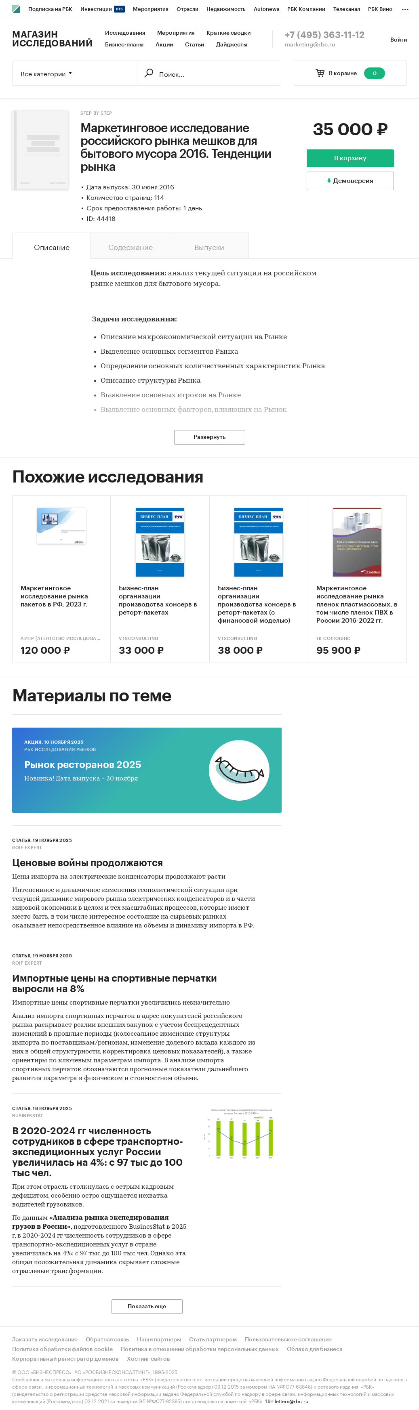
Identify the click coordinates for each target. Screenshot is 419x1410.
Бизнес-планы (124, 45)
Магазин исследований (52, 39)
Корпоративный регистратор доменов (65, 1359)
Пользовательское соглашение (288, 1340)
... (405, 8)
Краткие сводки (228, 33)
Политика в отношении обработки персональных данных (200, 1349)
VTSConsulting (139, 638)
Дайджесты (231, 45)
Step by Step (96, 113)
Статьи (194, 45)
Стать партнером (213, 1340)
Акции (164, 45)
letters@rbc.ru (291, 1400)
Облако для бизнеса (315, 1349)
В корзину (350, 158)
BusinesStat (27, 1116)
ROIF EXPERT (27, 848)
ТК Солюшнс (333, 638)
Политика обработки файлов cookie (62, 1349)
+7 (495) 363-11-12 (324, 35)
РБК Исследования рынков (60, 749)
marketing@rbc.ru (310, 45)
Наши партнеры (159, 1340)
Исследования (125, 33)
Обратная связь (107, 1340)
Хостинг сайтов (148, 1359)
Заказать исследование (45, 1340)
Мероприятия (175, 33)
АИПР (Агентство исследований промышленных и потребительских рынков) (61, 638)
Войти (398, 40)
